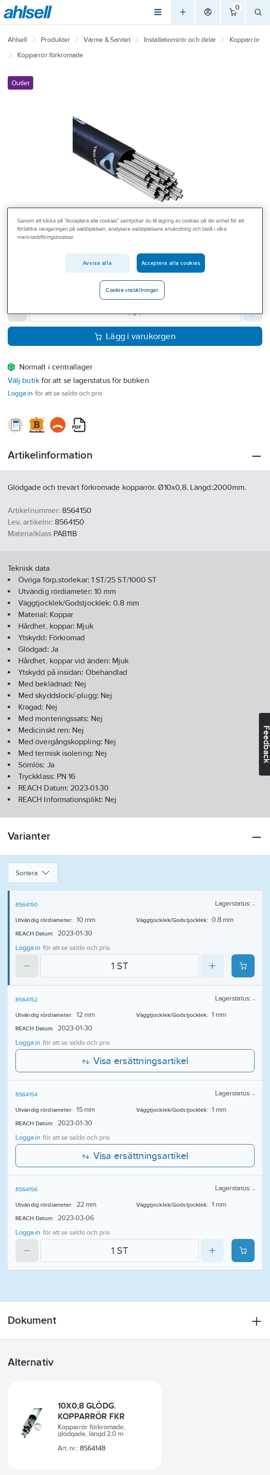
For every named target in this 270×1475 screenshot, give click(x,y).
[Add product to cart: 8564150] (243, 965)
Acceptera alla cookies (171, 263)
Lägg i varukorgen (135, 336)
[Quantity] (119, 965)
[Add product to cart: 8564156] (243, 1250)
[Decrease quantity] (27, 965)
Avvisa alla (97, 263)
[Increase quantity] (212, 965)
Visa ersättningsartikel (135, 1060)
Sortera (33, 873)
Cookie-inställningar (132, 290)
